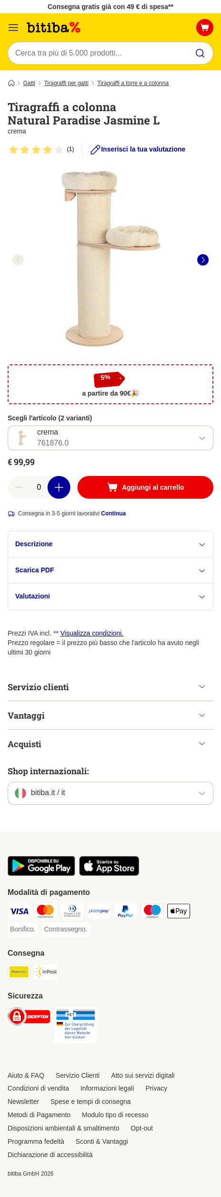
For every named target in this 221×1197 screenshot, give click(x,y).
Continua (113, 513)
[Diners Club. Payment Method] (72, 912)
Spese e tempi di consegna (90, 1101)
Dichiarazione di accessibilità (50, 1155)
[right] (203, 260)
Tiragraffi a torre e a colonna (133, 83)
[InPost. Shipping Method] (45, 973)
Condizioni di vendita (38, 1088)
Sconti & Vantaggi (102, 1141)
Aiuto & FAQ (26, 1075)
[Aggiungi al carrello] (145, 487)
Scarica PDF (110, 570)
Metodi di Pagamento (39, 1115)
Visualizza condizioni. (92, 633)
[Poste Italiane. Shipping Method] (19, 973)
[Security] (29, 1018)
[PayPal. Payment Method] (125, 912)
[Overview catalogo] (13, 27)
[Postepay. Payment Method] (98, 912)
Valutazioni (110, 596)
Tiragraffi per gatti (66, 83)
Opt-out (142, 1128)
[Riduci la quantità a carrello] (19, 487)
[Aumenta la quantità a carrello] (59, 487)
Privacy (156, 1088)
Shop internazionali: (48, 771)
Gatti (29, 83)
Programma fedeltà (36, 1141)
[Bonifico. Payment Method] (23, 929)
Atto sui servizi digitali (143, 1075)
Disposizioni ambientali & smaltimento (63, 1128)
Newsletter (23, 1101)
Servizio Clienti (78, 1075)
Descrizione (110, 544)
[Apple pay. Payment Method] (178, 912)
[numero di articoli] (39, 487)
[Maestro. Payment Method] (152, 912)
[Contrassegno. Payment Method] (65, 929)
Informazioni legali (107, 1088)
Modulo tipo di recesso (115, 1115)
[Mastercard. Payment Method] (45, 912)
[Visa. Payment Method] (19, 912)
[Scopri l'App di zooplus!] (41, 873)
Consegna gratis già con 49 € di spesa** (110, 6)
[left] (18, 260)
